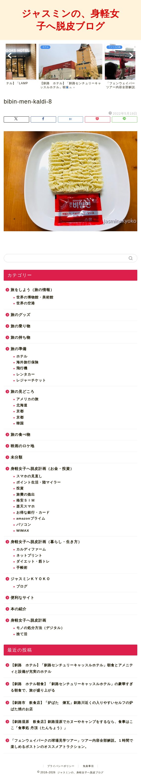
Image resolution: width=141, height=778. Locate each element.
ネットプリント (29, 555)
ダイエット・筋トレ (33, 561)
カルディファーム (31, 549)
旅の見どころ (22, 391)
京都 (20, 411)
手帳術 (21, 567)
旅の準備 (18, 349)
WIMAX (22, 530)
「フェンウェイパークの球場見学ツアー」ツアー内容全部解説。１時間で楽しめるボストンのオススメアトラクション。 (72, 744)
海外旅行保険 (27, 362)
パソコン (23, 524)
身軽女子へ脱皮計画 (28, 620)
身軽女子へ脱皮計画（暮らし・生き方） (46, 542)
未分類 (17, 457)
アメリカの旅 (27, 399)
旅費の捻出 (25, 494)
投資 (20, 488)
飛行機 (21, 368)
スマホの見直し (29, 476)
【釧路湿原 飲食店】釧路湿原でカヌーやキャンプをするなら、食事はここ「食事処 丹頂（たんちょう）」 (72, 725)
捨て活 (21, 634)
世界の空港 (25, 303)
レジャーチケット (31, 380)
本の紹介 (18, 609)
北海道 (21, 405)
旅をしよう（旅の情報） (32, 290)
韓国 (20, 423)
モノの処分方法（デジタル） (40, 628)
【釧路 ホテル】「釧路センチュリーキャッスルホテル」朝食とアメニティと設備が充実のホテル (72, 668)
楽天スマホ (25, 506)
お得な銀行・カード (33, 512)
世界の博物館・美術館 (34, 297)
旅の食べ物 (20, 434)
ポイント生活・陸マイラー (38, 482)
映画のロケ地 (22, 446)
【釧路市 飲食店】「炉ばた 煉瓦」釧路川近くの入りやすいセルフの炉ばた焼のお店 (72, 706)
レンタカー (25, 374)
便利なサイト (22, 597)
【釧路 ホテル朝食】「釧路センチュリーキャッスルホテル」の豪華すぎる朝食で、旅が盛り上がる (72, 687)
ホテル (21, 356)
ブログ (21, 586)
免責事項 (88, 766)
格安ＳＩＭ (25, 500)
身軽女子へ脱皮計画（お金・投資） (42, 468)
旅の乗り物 (20, 326)
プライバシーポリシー (60, 766)
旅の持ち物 (20, 337)
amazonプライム (30, 518)
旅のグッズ (20, 315)
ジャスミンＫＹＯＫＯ (30, 579)
